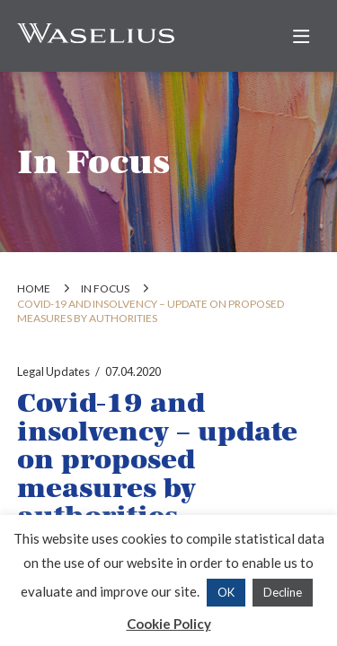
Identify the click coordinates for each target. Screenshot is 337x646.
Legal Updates (53, 371)
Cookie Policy (169, 623)
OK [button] (226, 592)
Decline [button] (282, 592)
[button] (300, 37)
